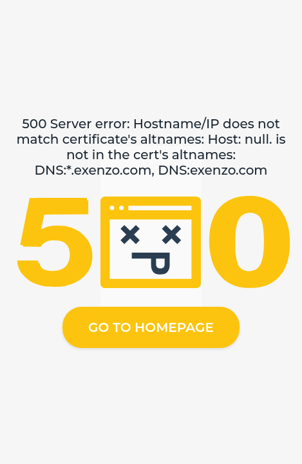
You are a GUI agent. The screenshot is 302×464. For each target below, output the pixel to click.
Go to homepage (151, 327)
